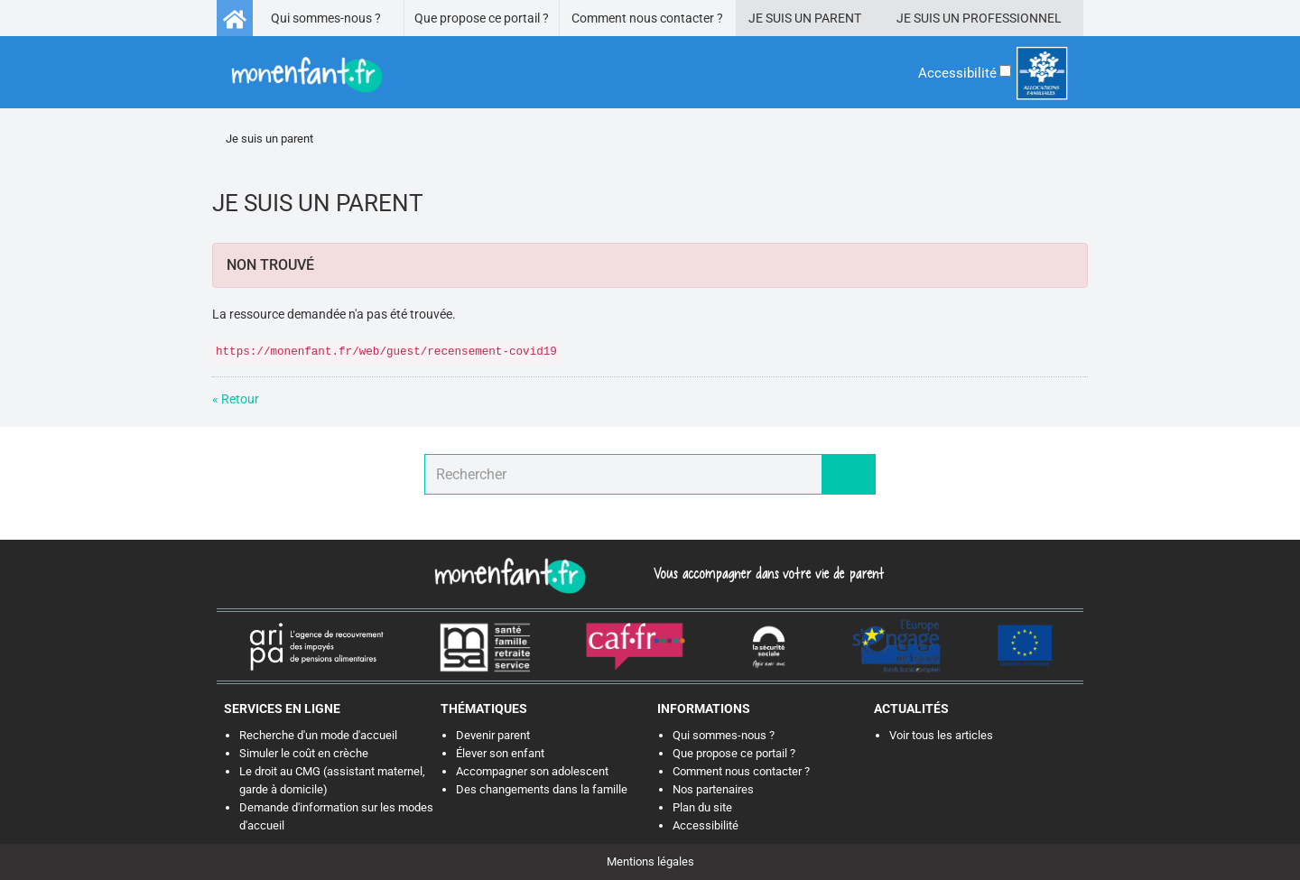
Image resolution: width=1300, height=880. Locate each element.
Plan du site (702, 807)
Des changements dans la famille (541, 789)
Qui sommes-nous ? (326, 18)
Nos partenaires (713, 789)
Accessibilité (705, 825)
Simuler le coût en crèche (303, 753)
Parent (837, 18)
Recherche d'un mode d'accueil (318, 735)
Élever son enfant (500, 753)
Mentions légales (650, 861)
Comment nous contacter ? (647, 18)
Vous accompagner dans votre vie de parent (766, 573)
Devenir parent (493, 735)
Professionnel (1012, 18)
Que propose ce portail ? (481, 18)
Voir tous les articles (941, 735)
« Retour (235, 399)
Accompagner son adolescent (532, 771)
